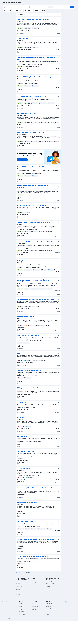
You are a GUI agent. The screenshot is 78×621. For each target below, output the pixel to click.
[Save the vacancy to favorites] (59, 19)
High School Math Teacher (25, 316)
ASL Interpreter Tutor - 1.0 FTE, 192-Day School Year (33, 205)
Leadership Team (22, 609)
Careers (20, 616)
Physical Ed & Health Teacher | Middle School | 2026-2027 (35, 242)
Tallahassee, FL (18, 591)
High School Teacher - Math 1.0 (27, 502)
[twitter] (69, 602)
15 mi (50, 7)
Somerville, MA (18, 584)
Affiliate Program (35, 609)
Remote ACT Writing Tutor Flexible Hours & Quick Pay (34, 77)
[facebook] (62, 602)
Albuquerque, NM (19, 586)
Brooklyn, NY (18, 595)
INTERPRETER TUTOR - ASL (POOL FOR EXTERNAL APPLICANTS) (33, 187)
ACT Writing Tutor (23, 38)
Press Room (21, 608)
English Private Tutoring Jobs (26, 113)
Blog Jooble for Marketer (36, 608)
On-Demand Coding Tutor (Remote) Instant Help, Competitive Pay (36, 58)
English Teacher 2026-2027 (26, 451)
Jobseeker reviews (22, 614)
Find (72, 7)
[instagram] (65, 602)
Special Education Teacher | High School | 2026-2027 (34, 280)
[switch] (59, 14)
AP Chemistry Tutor (23, 469)
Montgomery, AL (18, 589)
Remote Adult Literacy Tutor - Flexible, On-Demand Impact (35, 299)
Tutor (19, 353)
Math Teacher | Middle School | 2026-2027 (30, 132)
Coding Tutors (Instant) (24, 261)
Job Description (48, 611)
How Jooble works (22, 611)
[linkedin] (72, 602)
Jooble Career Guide (36, 606)
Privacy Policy (48, 608)
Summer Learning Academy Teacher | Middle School (33, 223)
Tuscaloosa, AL (18, 583)
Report (57, 33)
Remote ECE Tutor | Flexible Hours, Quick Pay (31, 167)
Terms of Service (49, 606)
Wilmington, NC (18, 581)
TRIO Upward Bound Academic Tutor (28, 388)
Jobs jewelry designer (50, 583)
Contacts (20, 606)
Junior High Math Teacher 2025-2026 (29, 370)
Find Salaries (48, 612)
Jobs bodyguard (49, 581)
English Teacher (22, 403)
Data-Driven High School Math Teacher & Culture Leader (35, 488)
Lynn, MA (17, 592)
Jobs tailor (48, 586)
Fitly (46, 615)
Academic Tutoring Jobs (25, 521)
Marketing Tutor (22, 417)
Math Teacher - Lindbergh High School (29, 336)
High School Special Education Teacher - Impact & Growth (35, 539)
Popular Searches (49, 603)
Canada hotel (48, 584)
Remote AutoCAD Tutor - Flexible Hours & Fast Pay (33, 96)
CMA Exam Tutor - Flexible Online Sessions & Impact (33, 19)
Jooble (8, 618)
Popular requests (20, 576)
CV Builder (48, 614)
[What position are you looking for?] (15, 7)
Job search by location (35, 582)
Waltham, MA (18, 594)
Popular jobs (33, 580)
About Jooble (21, 603)
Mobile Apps (21, 612)
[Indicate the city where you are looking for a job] (40, 7)
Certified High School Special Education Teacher (32, 556)
